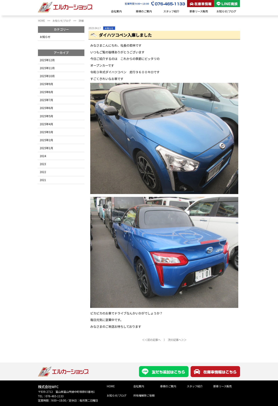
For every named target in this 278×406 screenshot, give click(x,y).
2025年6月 (46, 108)
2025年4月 (46, 124)
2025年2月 (46, 140)
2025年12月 (47, 60)
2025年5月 (46, 116)
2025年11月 (47, 68)
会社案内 (116, 11)
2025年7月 (46, 100)
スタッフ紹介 (171, 11)
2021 (43, 180)
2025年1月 (46, 148)
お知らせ (45, 37)
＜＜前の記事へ (151, 340)
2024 (43, 156)
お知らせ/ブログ (226, 11)
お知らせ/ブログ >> (66, 20)
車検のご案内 (144, 11)
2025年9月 (46, 84)
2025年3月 (46, 132)
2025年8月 (46, 92)
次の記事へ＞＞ (177, 340)
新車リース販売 (199, 11)
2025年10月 (47, 76)
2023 (43, 164)
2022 (43, 172)
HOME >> (45, 20)
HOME (111, 386)
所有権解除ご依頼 (144, 395)
